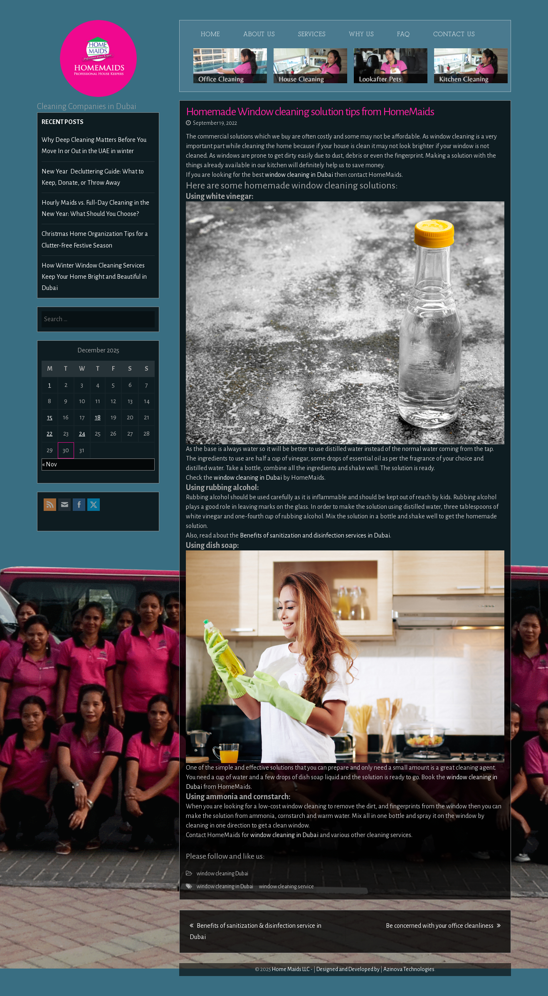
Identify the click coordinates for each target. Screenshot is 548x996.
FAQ (403, 34)
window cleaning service (286, 886)
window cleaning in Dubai (225, 886)
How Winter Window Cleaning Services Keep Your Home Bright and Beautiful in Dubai (94, 276)
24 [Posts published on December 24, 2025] (82, 433)
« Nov (49, 464)
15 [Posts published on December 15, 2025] (49, 417)
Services (312, 34)
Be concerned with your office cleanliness (443, 925)
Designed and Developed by (348, 969)
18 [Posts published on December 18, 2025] (98, 417)
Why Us (361, 34)
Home (210, 34)
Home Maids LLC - (292, 969)
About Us (259, 34)
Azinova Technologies (408, 969)
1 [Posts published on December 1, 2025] (49, 385)
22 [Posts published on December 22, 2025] (49, 433)
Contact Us (454, 34)
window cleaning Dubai (222, 874)
